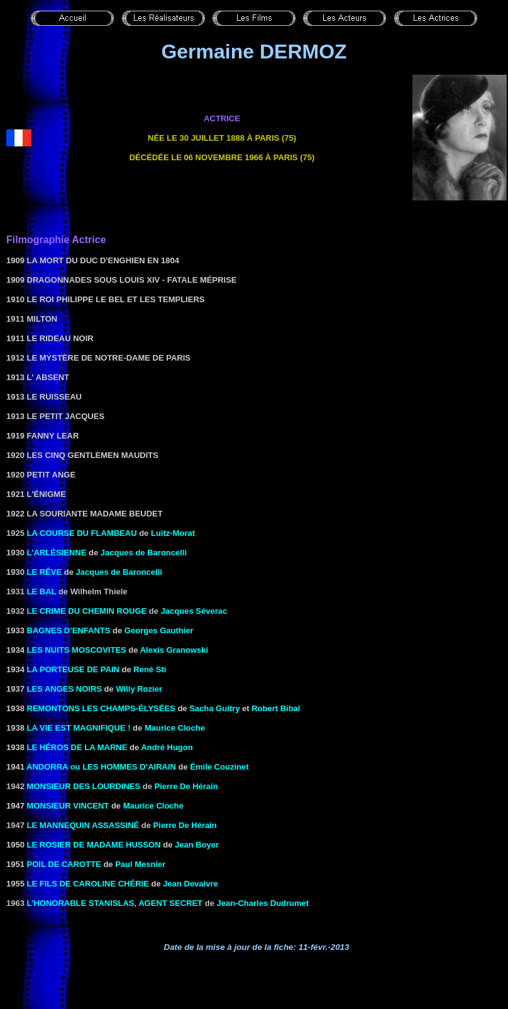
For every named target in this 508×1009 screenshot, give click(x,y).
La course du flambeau (82, 533)
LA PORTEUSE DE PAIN (73, 669)
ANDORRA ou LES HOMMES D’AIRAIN (101, 767)
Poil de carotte (64, 864)
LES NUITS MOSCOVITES (76, 650)
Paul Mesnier (140, 864)
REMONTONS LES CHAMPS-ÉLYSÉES (101, 708)
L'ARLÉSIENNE (57, 552)
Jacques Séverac (194, 611)
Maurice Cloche (175, 728)
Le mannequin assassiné (83, 825)
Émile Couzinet (219, 767)
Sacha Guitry (214, 708)
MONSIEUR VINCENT (68, 805)
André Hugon (166, 747)
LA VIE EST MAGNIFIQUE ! (79, 728)
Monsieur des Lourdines (84, 786)
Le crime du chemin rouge (87, 611)
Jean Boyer (197, 844)
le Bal (42, 591)
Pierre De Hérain (186, 786)
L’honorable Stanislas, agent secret (115, 903)
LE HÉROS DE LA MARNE (77, 747)
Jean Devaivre (190, 883)
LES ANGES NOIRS (64, 689)
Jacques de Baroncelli (144, 552)
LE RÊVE (44, 572)
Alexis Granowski (174, 650)
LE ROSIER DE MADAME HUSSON (94, 844)
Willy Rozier (139, 689)
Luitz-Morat (173, 533)
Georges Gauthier (159, 630)
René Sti (149, 669)
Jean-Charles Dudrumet (262, 903)
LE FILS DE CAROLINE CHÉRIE (88, 883)
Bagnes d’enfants (69, 630)
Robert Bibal (275, 708)
